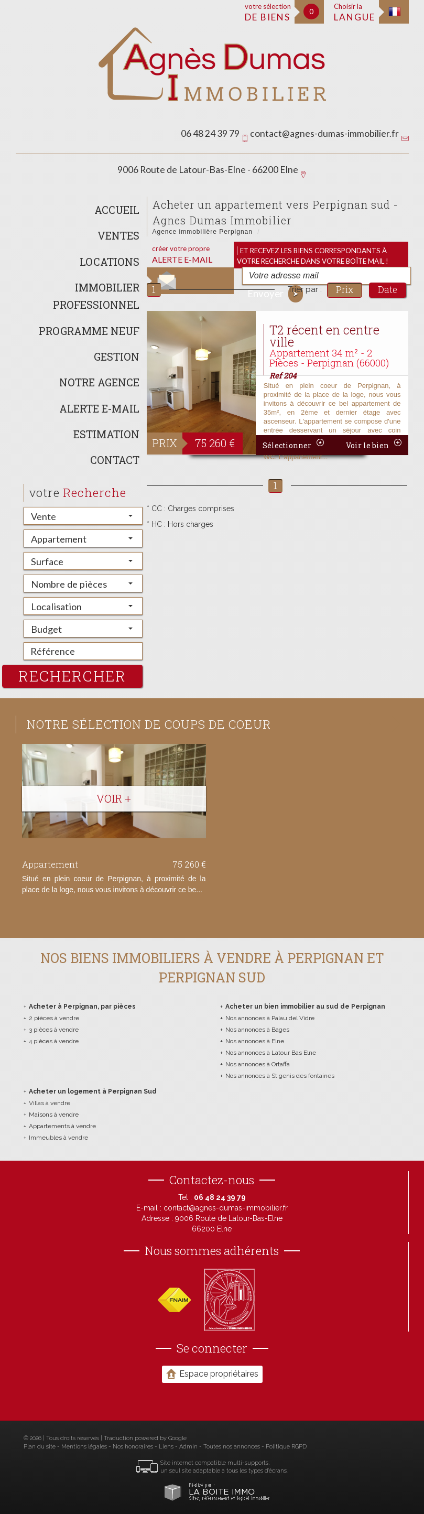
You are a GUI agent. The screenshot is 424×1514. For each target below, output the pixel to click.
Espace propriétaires (212, 1373)
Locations (109, 261)
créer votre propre (182, 254)
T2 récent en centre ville (324, 336)
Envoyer (275, 293)
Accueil (116, 210)
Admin (188, 1446)
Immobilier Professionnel (96, 295)
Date (387, 290)
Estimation (106, 434)
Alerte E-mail (99, 408)
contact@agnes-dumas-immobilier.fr (324, 133)
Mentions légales (84, 1446)
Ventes (118, 235)
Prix (344, 290)
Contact (114, 460)
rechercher (72, 676)
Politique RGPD (286, 1446)
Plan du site (40, 1446)
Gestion (116, 356)
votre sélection (268, 12)
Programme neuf (89, 331)
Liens (166, 1446)
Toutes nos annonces (231, 1446)
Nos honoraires (133, 1446)
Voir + (113, 798)
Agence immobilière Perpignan (203, 231)
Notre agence (99, 382)
